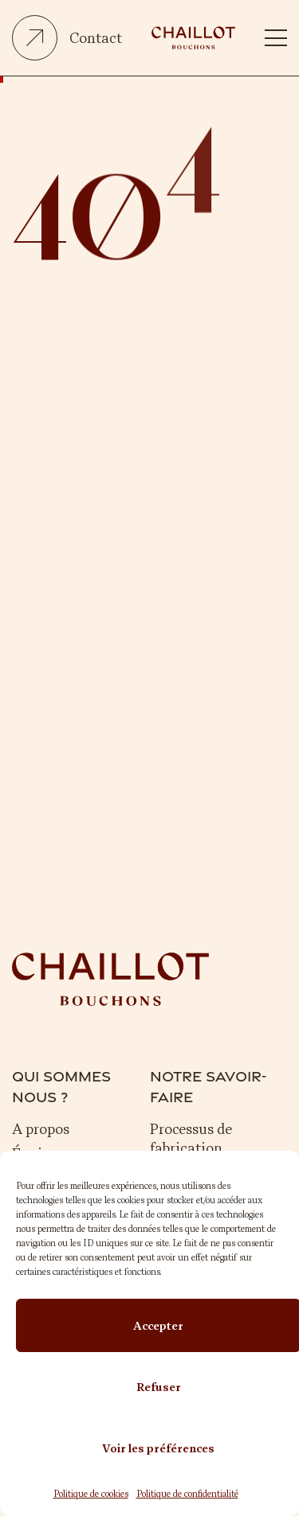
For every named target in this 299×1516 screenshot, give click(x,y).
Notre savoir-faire (208, 1086)
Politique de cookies (90, 1493)
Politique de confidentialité (187, 1493)
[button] (276, 37)
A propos (40, 1129)
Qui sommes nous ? (61, 1086)
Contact (95, 38)
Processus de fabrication (191, 1138)
